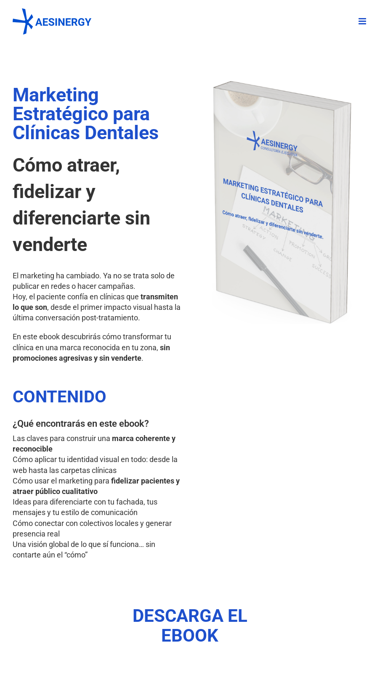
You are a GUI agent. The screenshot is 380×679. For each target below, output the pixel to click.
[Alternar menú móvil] (363, 21)
